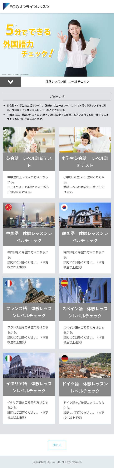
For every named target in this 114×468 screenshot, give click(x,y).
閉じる (57, 445)
